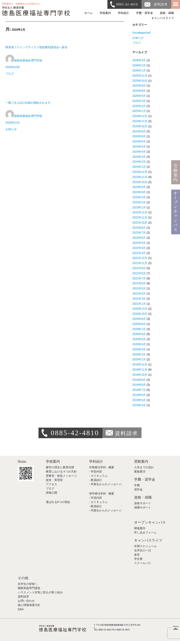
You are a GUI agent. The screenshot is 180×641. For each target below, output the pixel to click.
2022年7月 (139, 232)
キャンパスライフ (162, 18)
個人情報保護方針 (29, 605)
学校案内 (105, 12)
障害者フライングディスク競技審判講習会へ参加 (37, 47)
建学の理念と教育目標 (60, 467)
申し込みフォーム (145, 532)
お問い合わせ (26, 600)
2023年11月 (139, 177)
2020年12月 (139, 308)
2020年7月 (139, 329)
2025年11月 (139, 75)
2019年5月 (139, 400)
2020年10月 (139, 313)
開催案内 (139, 528)
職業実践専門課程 (29, 588)
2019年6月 (139, 394)
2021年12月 (139, 258)
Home (22, 461)
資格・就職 (167, 12)
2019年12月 (139, 364)
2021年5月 (139, 288)
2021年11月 (139, 263)
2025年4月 (139, 95)
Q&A (21, 609)
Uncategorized (141, 32)
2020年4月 (139, 344)
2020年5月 (139, 339)
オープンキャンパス (150, 522)
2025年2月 (139, 106)
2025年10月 (139, 80)
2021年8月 (139, 273)
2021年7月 (139, 278)
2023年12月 (139, 171)
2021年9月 (139, 268)
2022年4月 (139, 247)
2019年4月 (139, 405)
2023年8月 (139, 192)
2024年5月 (139, 146)
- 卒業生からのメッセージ (105, 484)
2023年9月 (139, 187)
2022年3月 (139, 253)
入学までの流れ (144, 467)
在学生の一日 (142, 550)
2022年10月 (139, 222)
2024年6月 (139, 141)
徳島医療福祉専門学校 (28, 60)
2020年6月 (139, 334)
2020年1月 (139, 359)
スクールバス (142, 563)
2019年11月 (139, 369)
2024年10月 (139, 126)
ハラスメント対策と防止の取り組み (40, 592)
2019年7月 (139, 389)
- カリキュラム (98, 475)
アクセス (51, 484)
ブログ (9, 73)
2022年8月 (139, 227)
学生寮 (138, 558)
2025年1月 (139, 111)
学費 (137, 485)
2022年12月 (139, 212)
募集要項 (139, 471)
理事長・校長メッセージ (61, 475)
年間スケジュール (145, 546)
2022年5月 (139, 242)
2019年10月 (139, 374)
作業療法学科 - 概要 (101, 467)
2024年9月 (139, 131)
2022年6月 (139, 237)
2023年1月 (139, 207)
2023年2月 (139, 202)
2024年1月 (139, 166)
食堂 (137, 554)
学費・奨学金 (144, 12)
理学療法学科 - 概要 (101, 493)
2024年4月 (139, 151)
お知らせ (11, 129)
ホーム (88, 12)
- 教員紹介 (95, 480)
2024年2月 (139, 161)
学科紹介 (123, 12)
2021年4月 (139, 293)
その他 (23, 578)
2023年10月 (139, 182)
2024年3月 (139, 156)
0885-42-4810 (127, 4)
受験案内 (141, 461)
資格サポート (142, 503)
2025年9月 (139, 85)
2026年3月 (139, 60)
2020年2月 (139, 354)
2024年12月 (139, 116)
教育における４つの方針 (61, 471)
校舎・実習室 (54, 480)
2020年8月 (139, 324)
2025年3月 (139, 100)
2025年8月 (139, 90)
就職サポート (142, 507)
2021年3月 (139, 298)
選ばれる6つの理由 (58, 502)
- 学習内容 (95, 471)
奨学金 (138, 489)
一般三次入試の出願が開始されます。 (29, 102)
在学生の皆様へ (27, 583)
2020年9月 (139, 318)
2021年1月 (139, 303)
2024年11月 (139, 121)
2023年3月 (139, 197)
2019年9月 (139, 379)
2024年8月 (139, 136)
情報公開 (51, 492)
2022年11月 (139, 217)
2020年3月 (139, 349)
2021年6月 (139, 283)
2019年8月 (139, 384)
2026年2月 (139, 65)
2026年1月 (139, 70)
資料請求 (161, 4)
